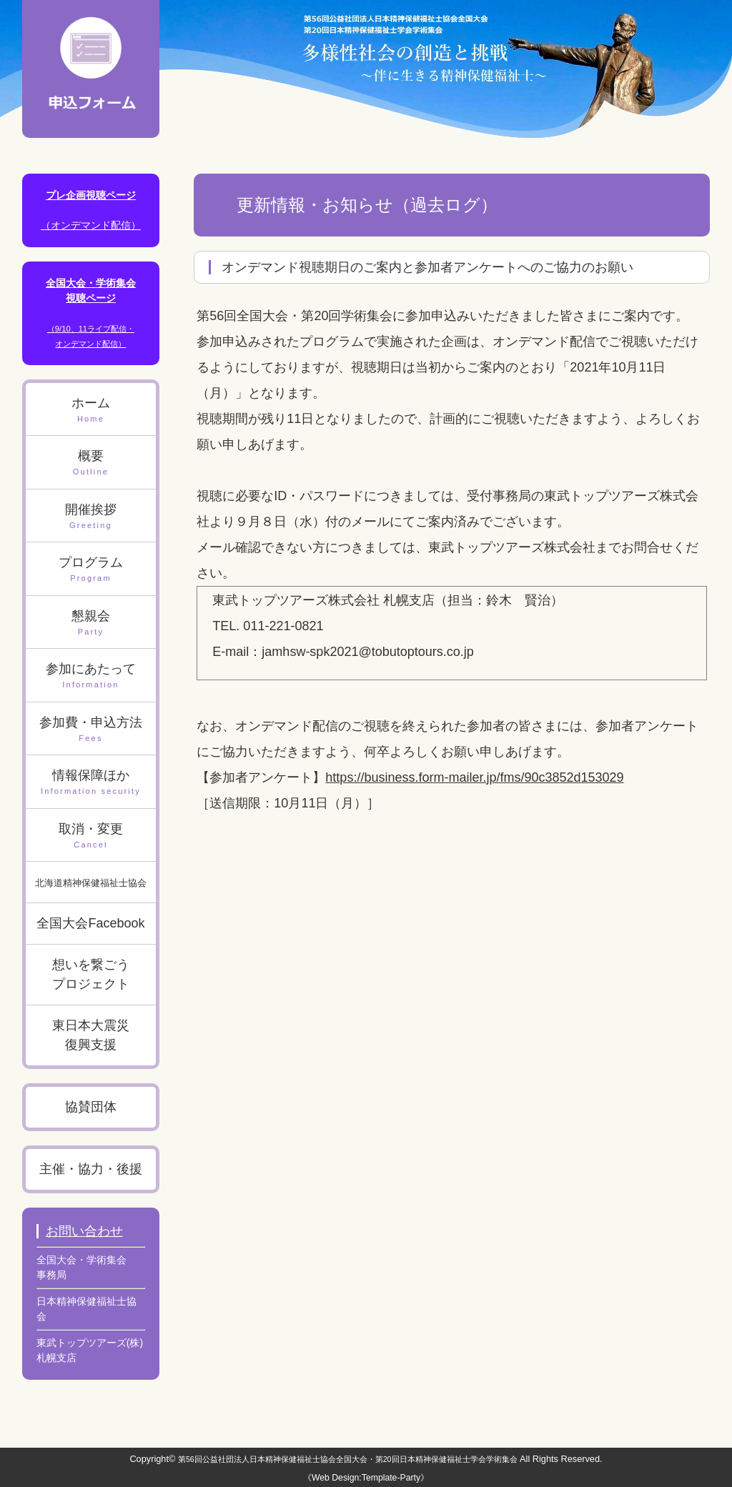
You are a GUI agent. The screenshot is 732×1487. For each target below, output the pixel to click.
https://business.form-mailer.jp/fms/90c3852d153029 (474, 777)
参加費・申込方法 (91, 730)
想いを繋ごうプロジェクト (90, 974)
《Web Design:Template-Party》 (366, 1478)
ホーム (91, 410)
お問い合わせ (84, 1231)
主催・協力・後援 (90, 1169)
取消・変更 (91, 836)
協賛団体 (91, 1107)
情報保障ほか (91, 782)
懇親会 (91, 623)
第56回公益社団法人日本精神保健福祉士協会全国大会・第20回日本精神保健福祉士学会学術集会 (348, 1459)
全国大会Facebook (90, 923)
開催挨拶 (91, 517)
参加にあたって (91, 676)
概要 (91, 463)
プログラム (91, 570)
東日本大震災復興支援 (90, 1035)
